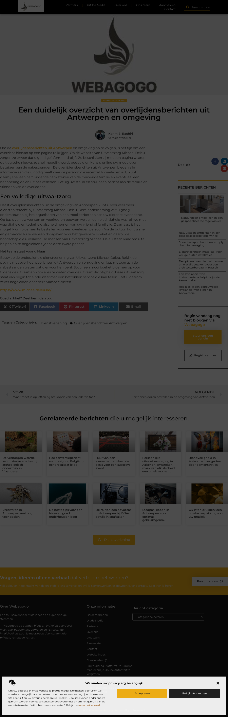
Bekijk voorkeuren (194, 693)
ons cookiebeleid (89, 705)
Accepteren (142, 693)
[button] (218, 683)
